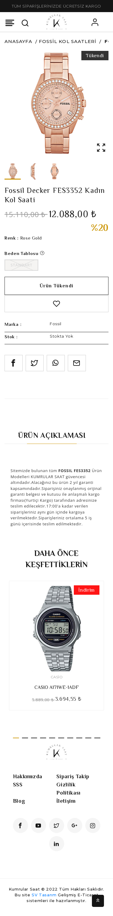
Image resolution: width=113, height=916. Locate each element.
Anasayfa (18, 41)
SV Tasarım (44, 894)
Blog (19, 801)
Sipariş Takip (72, 776)
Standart (21, 265)
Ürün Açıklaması (52, 435)
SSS (18, 785)
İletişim (65, 801)
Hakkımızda (27, 776)
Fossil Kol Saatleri (67, 41)
